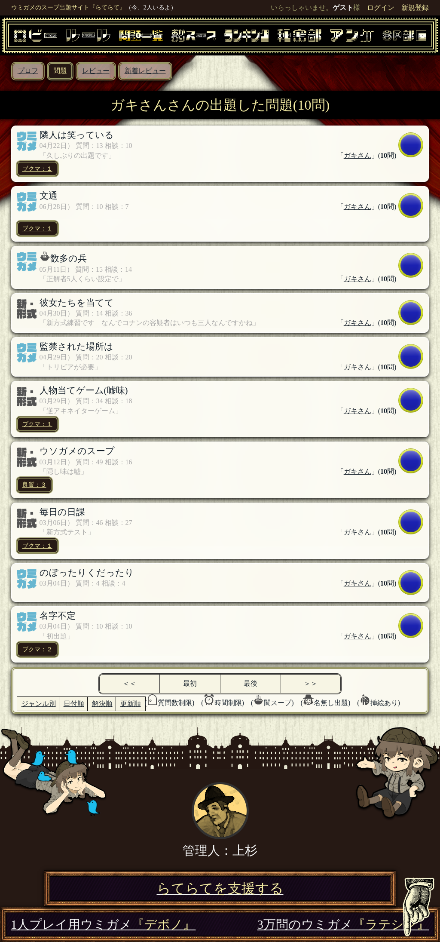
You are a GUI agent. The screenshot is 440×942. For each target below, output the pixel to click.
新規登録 (415, 7)
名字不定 (58, 615)
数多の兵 (68, 258)
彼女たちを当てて (77, 302)
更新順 (130, 703)
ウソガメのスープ (77, 451)
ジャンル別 (38, 703)
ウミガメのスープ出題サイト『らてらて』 (68, 7)
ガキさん (357, 155)
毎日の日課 (62, 512)
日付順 (74, 703)
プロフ (28, 70)
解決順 (102, 703)
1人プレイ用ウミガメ (103, 924)
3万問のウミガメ (343, 924)
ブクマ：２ (37, 649)
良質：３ (34, 484)
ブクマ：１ (37, 168)
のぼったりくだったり (87, 572)
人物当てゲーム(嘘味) (84, 390)
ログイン (380, 7)
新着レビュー (145, 70)
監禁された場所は (76, 346)
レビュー (96, 70)
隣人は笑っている (77, 135)
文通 (49, 195)
